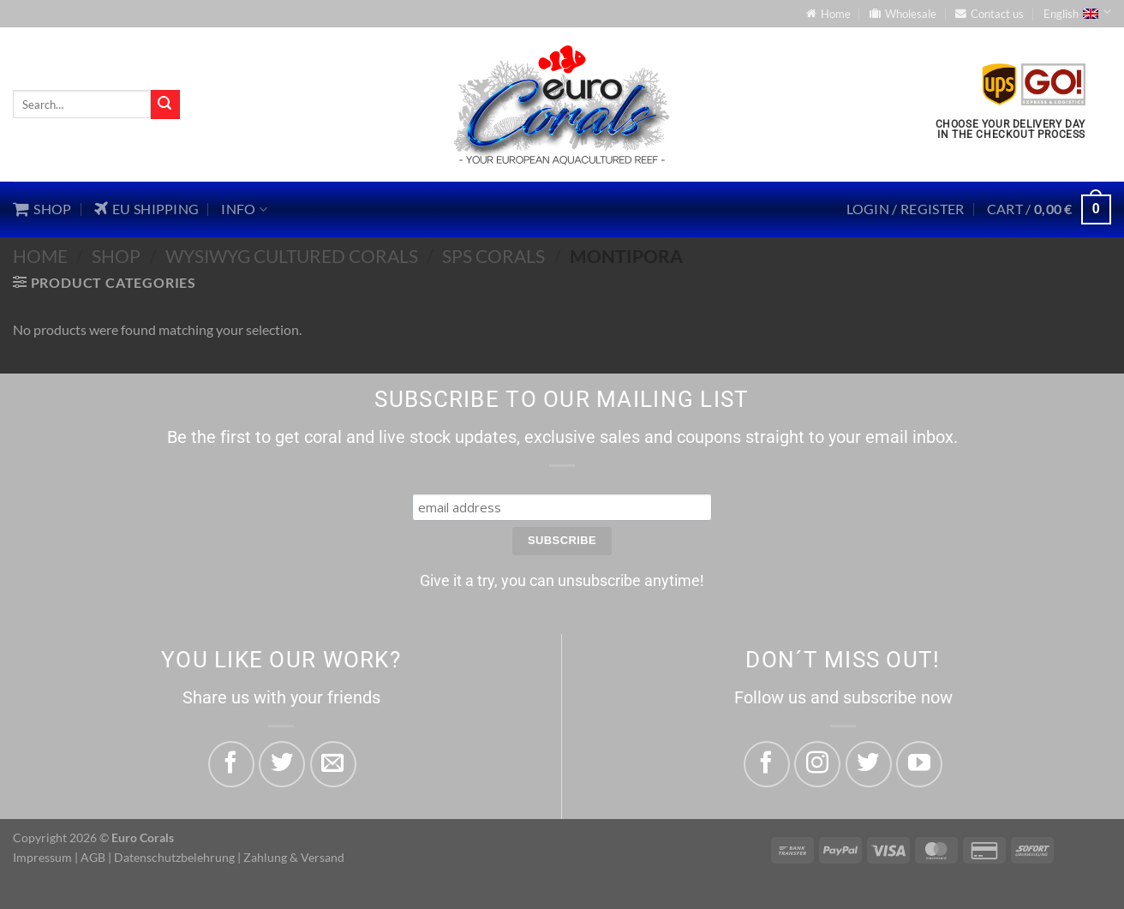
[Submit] (165, 104)
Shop (116, 255)
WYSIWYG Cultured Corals (291, 255)
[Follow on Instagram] (817, 764)
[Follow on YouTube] (919, 764)
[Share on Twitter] (282, 764)
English (1077, 12)
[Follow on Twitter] (869, 764)
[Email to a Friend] (333, 764)
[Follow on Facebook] (767, 764)
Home (40, 255)
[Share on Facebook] (231, 764)
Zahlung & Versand (293, 857)
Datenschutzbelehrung (174, 857)
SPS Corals (493, 255)
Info (244, 209)
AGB (93, 857)
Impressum (42, 857)
